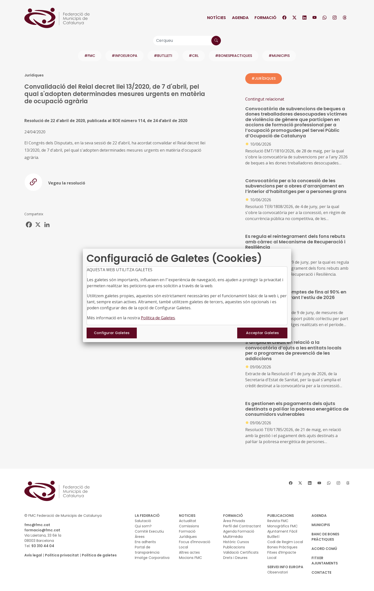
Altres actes (189, 552)
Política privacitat (62, 555)
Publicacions (234, 547)
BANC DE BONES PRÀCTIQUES (325, 537)
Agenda (240, 18)
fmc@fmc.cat (37, 524)
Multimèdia (233, 536)
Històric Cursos (236, 541)
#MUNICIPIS (279, 55)
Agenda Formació (238, 531)
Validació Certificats (241, 552)
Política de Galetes (158, 318)
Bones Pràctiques (282, 547)
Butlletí (273, 536)
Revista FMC (277, 520)
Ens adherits (145, 541)
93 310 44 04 (42, 545)
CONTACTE (321, 572)
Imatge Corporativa (152, 557)
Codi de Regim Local (285, 541)
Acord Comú (324, 548)
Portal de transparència (147, 550)
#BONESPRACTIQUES (233, 55)
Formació (265, 18)
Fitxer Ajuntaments (324, 560)
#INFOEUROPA (124, 55)
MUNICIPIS (320, 524)
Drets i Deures (235, 557)
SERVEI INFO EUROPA (285, 566)
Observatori (277, 572)
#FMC (89, 55)
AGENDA (319, 515)
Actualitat (187, 520)
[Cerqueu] (187, 40)
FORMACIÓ (233, 515)
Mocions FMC (190, 557)
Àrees (140, 536)
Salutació (143, 520)
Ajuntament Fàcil (282, 531)
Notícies (216, 18)
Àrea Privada (234, 520)
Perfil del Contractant (242, 526)
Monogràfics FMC (282, 526)
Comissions (189, 526)
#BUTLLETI (163, 55)
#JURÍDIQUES (264, 78)
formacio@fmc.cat (42, 530)
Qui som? (143, 526)
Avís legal (33, 555)
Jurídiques (188, 536)
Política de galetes (99, 555)
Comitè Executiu (149, 531)
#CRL (194, 55)
